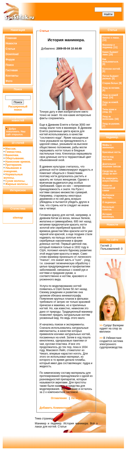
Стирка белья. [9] (112, 83)
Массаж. (10, 148)
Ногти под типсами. (108, 158)
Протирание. (13, 164)
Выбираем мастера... (108, 196)
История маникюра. (108, 215)
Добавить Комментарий (55, 407)
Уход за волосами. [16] (110, 117)
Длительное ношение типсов (111, 165)
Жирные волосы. (16, 184)
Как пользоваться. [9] (110, 61)
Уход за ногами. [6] (111, 89)
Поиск (10, 65)
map (20, 217)
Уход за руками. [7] (111, 124)
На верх (76, 398)
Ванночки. (12, 155)
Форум (10, 59)
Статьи (10, 48)
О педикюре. (109, 202)
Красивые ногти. (111, 152)
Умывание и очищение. (12, 169)
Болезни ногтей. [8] (111, 70)
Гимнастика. (13, 151)
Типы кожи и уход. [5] (109, 110)
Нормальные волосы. (13, 176)
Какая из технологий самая (108, 188)
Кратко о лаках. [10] (110, 39)
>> (101, 325)
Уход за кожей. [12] (110, 103)
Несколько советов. (108, 208)
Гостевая (12, 70)
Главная (11, 38)
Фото (9, 81)
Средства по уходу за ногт (109, 172)
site (15, 217)
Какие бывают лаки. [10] (110, 53)
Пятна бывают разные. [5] (110, 77)
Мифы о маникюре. (108, 146)
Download (12, 54)
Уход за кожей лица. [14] (110, 96)
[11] (109, 46)
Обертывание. (14, 158)
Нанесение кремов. (18, 161)
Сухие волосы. (15, 181)
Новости (11, 43)
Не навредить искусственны (110, 179)
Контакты (12, 75)
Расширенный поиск (17, 108)
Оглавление (59, 398)
